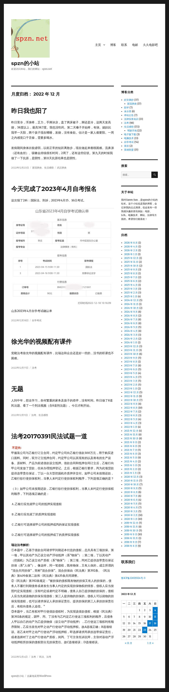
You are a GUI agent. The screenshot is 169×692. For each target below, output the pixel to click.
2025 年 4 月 (131, 285)
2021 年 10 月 (131, 438)
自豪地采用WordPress (39, 676)
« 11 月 (128, 643)
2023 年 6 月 (130, 369)
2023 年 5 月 (130, 373)
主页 (98, 45)
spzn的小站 (25, 63)
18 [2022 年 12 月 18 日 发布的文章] (155, 623)
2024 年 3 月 (130, 334)
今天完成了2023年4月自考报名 (54, 188)
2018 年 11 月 (131, 538)
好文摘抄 (129, 99)
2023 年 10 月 (131, 354)
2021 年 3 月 (130, 465)
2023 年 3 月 (130, 380)
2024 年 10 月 (131, 308)
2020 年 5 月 (131, 503)
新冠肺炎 (37, 167)
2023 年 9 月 (130, 357)
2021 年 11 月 (131, 434)
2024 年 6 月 (131, 323)
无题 (17, 389)
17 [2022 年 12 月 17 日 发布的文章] (150, 623)
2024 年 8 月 (131, 315)
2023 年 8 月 (130, 361)
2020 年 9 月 (131, 488)
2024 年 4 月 (131, 331)
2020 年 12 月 (131, 476)
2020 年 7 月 (131, 496)
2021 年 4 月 (130, 461)
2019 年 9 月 (130, 534)
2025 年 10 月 (131, 265)
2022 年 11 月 (131, 396)
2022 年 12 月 (131, 392)
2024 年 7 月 (130, 319)
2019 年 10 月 (131, 530)
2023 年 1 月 (130, 388)
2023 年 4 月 (130, 377)
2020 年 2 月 (131, 515)
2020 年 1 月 (130, 519)
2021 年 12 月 (131, 430)
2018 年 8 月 (130, 545)
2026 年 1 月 (130, 254)
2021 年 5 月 (130, 457)
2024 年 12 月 (131, 300)
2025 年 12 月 (131, 258)
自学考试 (36, 320)
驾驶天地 (132, 130)
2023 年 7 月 (130, 365)
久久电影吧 (150, 45)
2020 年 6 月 (131, 499)
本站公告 (129, 115)
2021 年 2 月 (130, 469)
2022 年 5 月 (131, 419)
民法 (41, 656)
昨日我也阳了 (29, 110)
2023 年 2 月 (130, 384)
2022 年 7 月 (130, 411)
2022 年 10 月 (131, 400)
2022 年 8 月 (131, 407)
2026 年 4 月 (131, 246)
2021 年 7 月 (130, 450)
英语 (126, 145)
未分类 (127, 111)
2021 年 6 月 (130, 453)
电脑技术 (129, 138)
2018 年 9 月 (130, 542)
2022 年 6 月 (131, 415)
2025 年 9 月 (130, 269)
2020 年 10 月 (131, 484)
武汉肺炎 (62, 167)
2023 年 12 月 (131, 346)
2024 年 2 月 (131, 338)
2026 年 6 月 (131, 242)
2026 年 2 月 (131, 250)
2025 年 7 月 (130, 277)
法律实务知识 (131, 119)
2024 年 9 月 (131, 311)
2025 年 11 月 (131, 261)
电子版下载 (130, 134)
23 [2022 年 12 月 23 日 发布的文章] (144, 630)
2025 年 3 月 (130, 288)
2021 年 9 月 (130, 442)
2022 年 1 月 (130, 427)
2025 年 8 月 (130, 273)
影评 (126, 107)
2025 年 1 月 (130, 296)
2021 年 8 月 (130, 446)
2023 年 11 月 (131, 350)
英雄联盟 (129, 149)
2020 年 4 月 (131, 507)
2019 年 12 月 (131, 522)
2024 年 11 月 (131, 304)
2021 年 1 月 (130, 473)
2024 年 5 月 (131, 327)
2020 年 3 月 (131, 511)
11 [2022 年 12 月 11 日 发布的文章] (155, 616)
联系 (124, 45)
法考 (34, 367)
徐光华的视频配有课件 (41, 341)
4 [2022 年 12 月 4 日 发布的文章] (155, 610)
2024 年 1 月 (130, 342)
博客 (113, 45)
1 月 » (150, 643)
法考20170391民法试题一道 (49, 436)
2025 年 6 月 (130, 281)
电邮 (135, 45)
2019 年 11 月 (131, 526)
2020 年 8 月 (131, 492)
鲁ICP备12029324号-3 (133, 578)
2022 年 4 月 (131, 423)
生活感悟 (49, 167)
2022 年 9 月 (131, 403)
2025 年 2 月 (130, 292)
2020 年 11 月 (131, 480)
